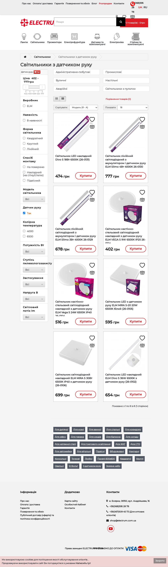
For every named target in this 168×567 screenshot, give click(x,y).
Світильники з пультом (120, 88)
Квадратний (33, 138)
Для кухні (78, 431)
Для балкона (113, 439)
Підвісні (100, 453)
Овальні (59, 468)
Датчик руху (32, 207)
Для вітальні (84, 453)
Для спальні (113, 431)
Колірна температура (32, 223)
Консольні (60, 461)
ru (145, 7)
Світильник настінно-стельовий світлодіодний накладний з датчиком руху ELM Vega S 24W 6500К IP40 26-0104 (73, 310)
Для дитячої (61, 431)
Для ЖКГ (120, 446)
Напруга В (30, 292)
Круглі (139, 461)
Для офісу (60, 439)
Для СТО (135, 446)
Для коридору (133, 431)
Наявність (30, 114)
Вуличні (61, 80)
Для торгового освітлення (95, 446)
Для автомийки (63, 453)
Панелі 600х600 (106, 461)
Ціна (31, 80)
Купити (86, 176)
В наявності (32, 120)
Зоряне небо (113, 468)
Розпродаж (105, 3)
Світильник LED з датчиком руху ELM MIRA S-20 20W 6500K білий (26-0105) (123, 307)
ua (140, 7)
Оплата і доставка (43, 3)
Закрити (159, 560)
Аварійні (61, 88)
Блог (94, 3)
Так (36, 72)
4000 (28, 231)
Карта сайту (71, 503)
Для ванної (95, 431)
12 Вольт (73, 468)
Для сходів (95, 439)
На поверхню (33, 167)
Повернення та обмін (78, 3)
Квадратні (125, 461)
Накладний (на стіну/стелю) (33, 174)
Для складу (132, 439)
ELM (27, 106)
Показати (110, 107)
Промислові (113, 72)
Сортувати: (61, 107)
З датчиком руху (92, 468)
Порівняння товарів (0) (118, 99)
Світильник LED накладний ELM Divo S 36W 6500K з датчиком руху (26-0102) (123, 380)
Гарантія (59, 3)
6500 (28, 236)
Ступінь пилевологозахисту (34, 261)
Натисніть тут (83, 563)
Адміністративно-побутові (73, 72)
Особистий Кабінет (75, 506)
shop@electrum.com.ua (123, 523)
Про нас (26, 3)
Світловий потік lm (30, 309)
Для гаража (77, 439)
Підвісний (31, 180)
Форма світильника (32, 130)
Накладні (134, 453)
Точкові (75, 461)
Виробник (30, 100)
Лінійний (31, 149)
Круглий (30, 143)
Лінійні (88, 461)
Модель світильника (32, 191)
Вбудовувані (117, 453)
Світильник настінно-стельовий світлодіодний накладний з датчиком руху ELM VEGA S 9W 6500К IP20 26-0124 (125, 237)
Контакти (119, 3)
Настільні (111, 80)
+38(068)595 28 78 (132, 7)
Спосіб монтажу (29, 159)
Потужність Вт (33, 245)
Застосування (33, 278)
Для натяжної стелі (65, 446)
